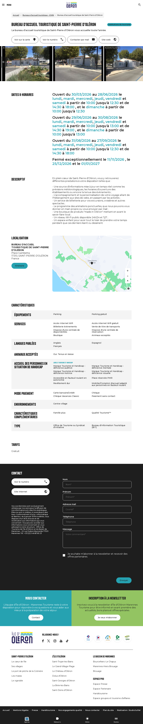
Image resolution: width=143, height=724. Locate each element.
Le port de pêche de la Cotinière (27, 671)
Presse (35, 710)
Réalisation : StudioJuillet (128, 710)
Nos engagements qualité (70, 710)
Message (67, 529)
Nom (65, 479)
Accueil (16, 15)
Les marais (16, 676)
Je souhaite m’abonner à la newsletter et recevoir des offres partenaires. (97, 555)
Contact (36, 617)
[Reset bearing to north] (127, 280)
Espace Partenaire (102, 689)
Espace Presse (100, 684)
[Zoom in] (127, 270)
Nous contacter (92, 710)
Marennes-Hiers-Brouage (105, 666)
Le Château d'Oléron (62, 671)
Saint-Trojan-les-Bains (62, 662)
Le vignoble (17, 681)
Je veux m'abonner (107, 617)
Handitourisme (100, 693)
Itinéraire (19, 266)
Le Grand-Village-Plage (63, 666)
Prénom (67, 492)
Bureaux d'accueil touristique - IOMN (38, 15)
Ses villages (17, 666)
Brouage (97, 671)
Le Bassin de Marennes (104, 656)
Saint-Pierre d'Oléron (22, 656)
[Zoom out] (127, 275)
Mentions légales (20, 710)
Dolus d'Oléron (59, 676)
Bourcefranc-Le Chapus (104, 662)
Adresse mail (69, 504)
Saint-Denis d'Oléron (62, 690)
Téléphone (68, 517)
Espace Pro (98, 679)
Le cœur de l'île (18, 662)
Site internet (20, 491)
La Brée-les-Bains (60, 685)
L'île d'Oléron (58, 656)
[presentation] (84, 567)
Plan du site (108, 710)
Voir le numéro (21, 482)
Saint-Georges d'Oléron (63, 681)
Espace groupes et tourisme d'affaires (111, 698)
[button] (3, 62)
